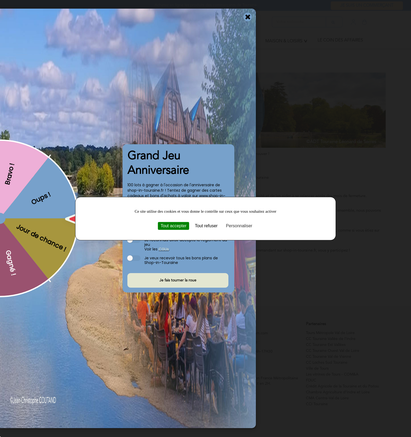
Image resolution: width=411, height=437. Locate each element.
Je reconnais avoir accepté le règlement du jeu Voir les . (185, 244)
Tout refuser (206, 225)
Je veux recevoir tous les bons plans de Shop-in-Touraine (181, 260)
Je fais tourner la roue (177, 281)
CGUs (164, 249)
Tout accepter (173, 225)
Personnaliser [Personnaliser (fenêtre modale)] (239, 225)
